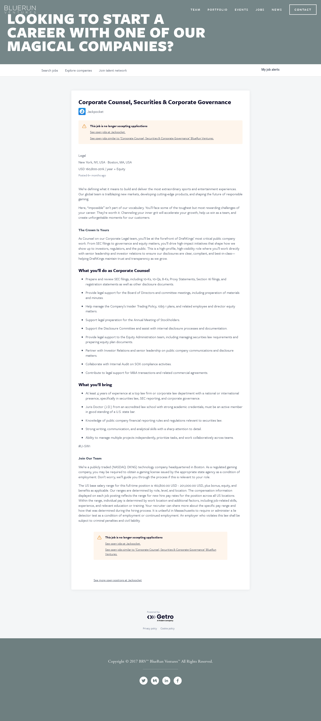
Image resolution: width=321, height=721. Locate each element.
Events (242, 9)
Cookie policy (167, 628)
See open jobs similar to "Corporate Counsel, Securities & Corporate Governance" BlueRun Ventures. (152, 138)
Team (195, 9)
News (277, 9)
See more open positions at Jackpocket (118, 580)
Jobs (260, 9)
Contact (302, 9)
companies (78, 70)
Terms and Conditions (160, 666)
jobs (49, 70)
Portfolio (218, 9)
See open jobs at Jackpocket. (108, 132)
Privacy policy (150, 628)
